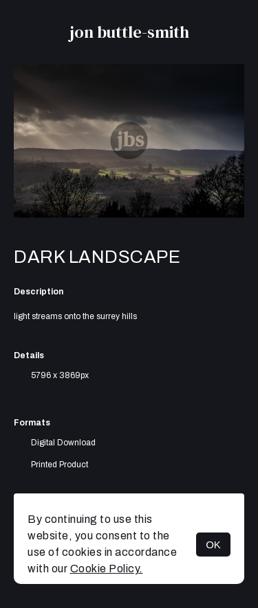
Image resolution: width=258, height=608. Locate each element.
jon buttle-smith (129, 32)
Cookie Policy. (106, 568)
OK (213, 544)
